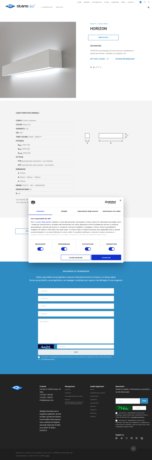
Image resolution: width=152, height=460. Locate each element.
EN (145, 2)
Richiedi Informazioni (125, 59)
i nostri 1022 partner (43, 222)
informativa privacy (48, 359)
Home (79, 2)
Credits (47, 456)
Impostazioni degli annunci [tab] (88, 211)
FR (148, 2)
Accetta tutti (106, 257)
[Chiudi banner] (120, 202)
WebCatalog (103, 37)
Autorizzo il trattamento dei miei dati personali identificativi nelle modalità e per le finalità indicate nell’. (74, 358)
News (123, 2)
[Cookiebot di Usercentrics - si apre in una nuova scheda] (106, 202)
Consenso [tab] (40, 211)
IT (140, 2)
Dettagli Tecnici (99, 59)
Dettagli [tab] (64, 211)
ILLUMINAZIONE (46, 7)
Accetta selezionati (75, 257)
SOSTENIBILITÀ (97, 2)
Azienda (87, 2)
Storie (106, 2)
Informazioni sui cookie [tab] (112, 211)
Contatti (131, 2)
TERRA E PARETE (103, 24)
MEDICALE (59, 7)
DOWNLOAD (115, 2)
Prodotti (93, 24)
